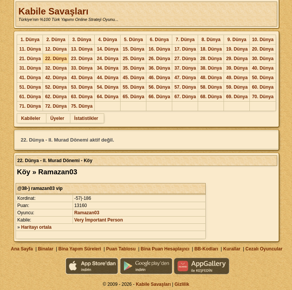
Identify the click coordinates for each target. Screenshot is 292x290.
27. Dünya (185, 58)
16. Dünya (159, 49)
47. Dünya (185, 77)
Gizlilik (182, 284)
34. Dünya (108, 68)
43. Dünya (82, 77)
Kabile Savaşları (53, 11)
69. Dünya (237, 96)
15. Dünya (133, 49)
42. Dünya (56, 77)
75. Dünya (82, 106)
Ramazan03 (86, 212)
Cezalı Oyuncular (263, 249)
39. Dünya (237, 68)
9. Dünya (236, 39)
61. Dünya (30, 96)
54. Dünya (108, 87)
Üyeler (57, 118)
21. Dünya (30, 58)
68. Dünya (211, 96)
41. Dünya (30, 77)
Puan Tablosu (121, 249)
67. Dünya (185, 96)
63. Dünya (82, 96)
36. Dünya (159, 68)
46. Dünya (159, 77)
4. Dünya (107, 39)
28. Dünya (211, 58)
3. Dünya (81, 39)
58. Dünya (211, 87)
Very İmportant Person (98, 220)
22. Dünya (56, 58)
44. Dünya (108, 77)
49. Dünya (237, 77)
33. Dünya (82, 68)
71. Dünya (30, 106)
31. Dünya (30, 68)
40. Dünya (263, 68)
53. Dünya (82, 87)
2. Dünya (55, 39)
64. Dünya (108, 96)
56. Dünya (159, 87)
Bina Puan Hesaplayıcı (165, 249)
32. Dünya (56, 68)
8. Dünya (211, 39)
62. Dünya (56, 96)
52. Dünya (56, 87)
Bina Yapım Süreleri (79, 249)
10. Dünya (263, 39)
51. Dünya (30, 87)
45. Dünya (133, 77)
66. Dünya (159, 96)
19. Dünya (237, 49)
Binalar (46, 249)
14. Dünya (108, 49)
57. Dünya (185, 87)
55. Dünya (133, 87)
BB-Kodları (206, 249)
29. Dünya (237, 58)
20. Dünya (263, 49)
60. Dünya (263, 87)
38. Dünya (211, 68)
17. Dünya (185, 49)
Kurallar (231, 249)
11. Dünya (30, 49)
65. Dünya (133, 96)
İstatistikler (86, 118)
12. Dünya (56, 49)
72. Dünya (56, 106)
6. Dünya (159, 39)
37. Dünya (185, 68)
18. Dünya (211, 49)
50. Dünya (263, 77)
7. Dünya (185, 39)
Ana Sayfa (22, 249)
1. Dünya (30, 39)
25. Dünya (133, 58)
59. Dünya (237, 87)
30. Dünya (263, 58)
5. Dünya (133, 39)
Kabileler (30, 118)
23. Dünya (82, 58)
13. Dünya (82, 49)
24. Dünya (108, 58)
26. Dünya (159, 58)
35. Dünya (133, 68)
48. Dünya (211, 77)
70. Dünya (263, 96)
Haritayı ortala (36, 227)
